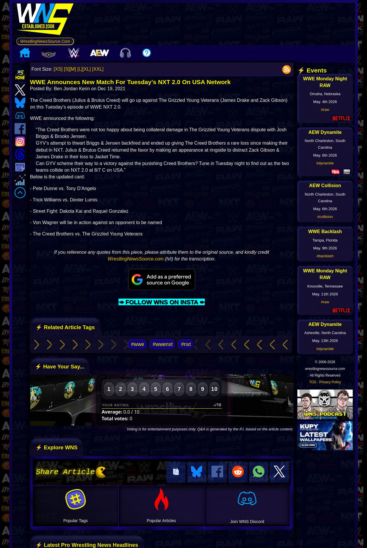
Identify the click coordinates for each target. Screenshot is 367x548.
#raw (325, 109)
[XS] (58, 69)
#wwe (137, 344)
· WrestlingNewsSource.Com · (45, 41)
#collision (325, 216)
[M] (73, 69)
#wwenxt (162, 344)
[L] (80, 69)
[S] (67, 69)
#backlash (325, 256)
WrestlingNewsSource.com (136, 258)
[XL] (86, 69)
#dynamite (325, 163)
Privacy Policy (330, 382)
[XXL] (97, 69)
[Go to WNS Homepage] (45, 20)
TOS (312, 382)
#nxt (186, 344)
